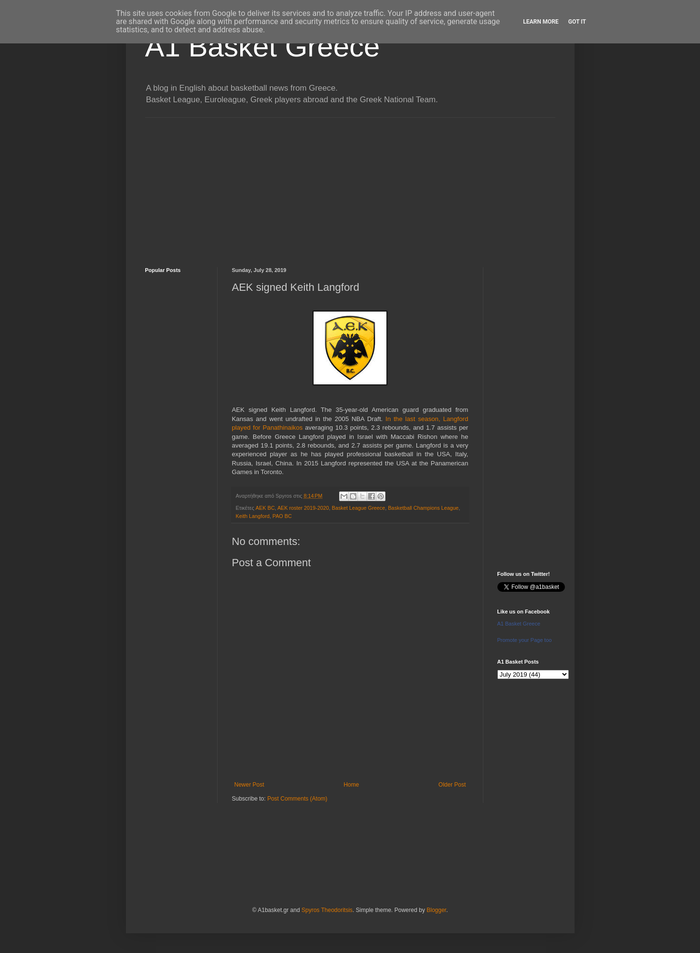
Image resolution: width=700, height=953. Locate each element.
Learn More (541, 21)
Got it (577, 21)
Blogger (436, 910)
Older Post (452, 784)
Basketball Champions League (423, 508)
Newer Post (249, 784)
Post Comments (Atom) (297, 798)
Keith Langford (253, 516)
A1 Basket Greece (262, 46)
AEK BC (265, 508)
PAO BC (282, 516)
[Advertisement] (350, 185)
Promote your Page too (524, 640)
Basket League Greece (358, 508)
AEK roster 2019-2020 (303, 508)
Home (351, 784)
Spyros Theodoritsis (327, 910)
